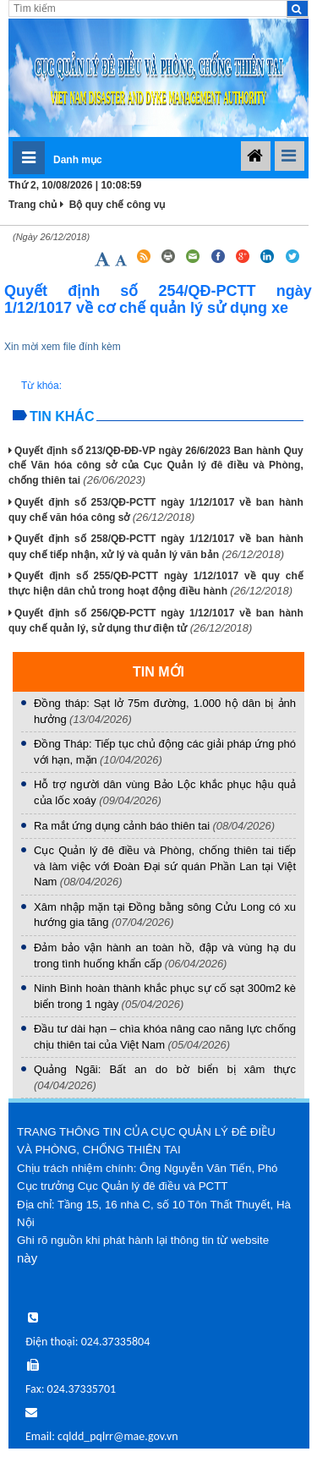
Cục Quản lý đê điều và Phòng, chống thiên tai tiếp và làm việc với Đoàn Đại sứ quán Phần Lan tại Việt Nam (165, 866)
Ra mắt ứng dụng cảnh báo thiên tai (122, 825)
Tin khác (62, 416)
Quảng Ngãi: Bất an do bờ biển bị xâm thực (165, 1069)
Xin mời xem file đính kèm (62, 347)
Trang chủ (32, 205)
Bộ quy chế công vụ (117, 205)
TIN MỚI (158, 672)
